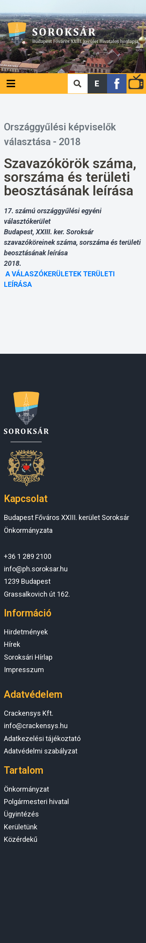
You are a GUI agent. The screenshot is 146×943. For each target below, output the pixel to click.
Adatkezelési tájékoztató (42, 738)
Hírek (12, 644)
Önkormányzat (26, 789)
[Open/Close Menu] (11, 83)
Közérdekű (20, 839)
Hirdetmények (26, 632)
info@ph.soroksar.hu (36, 569)
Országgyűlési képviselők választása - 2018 (60, 134)
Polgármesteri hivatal (36, 801)
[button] (97, 83)
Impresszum (24, 670)
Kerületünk (20, 827)
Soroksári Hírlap (28, 657)
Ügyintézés (21, 814)
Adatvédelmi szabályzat (40, 751)
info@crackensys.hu (36, 726)
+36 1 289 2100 (27, 556)
